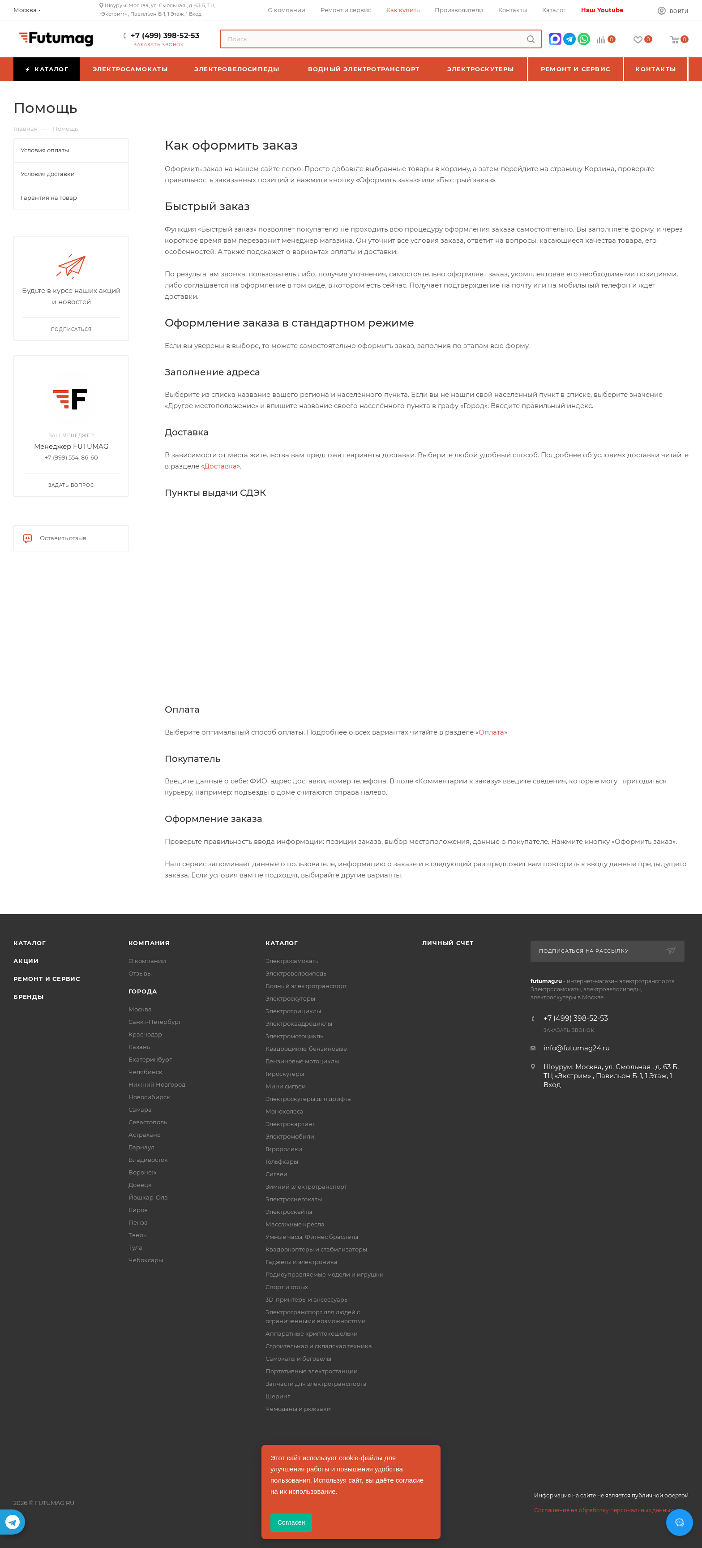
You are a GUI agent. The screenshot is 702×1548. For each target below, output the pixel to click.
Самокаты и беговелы (298, 1358)
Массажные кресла (295, 1224)
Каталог (29, 942)
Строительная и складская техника (318, 1346)
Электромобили (289, 1136)
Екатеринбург (150, 1059)
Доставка (220, 466)
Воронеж (142, 1172)
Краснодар (145, 1034)
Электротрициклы (293, 1011)
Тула (135, 1247)
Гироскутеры (284, 1073)
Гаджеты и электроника (301, 1261)
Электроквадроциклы (298, 1023)
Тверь (137, 1234)
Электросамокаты (292, 960)
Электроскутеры (290, 998)
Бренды (28, 996)
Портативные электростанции (311, 1371)
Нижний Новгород (156, 1084)
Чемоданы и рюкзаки (298, 1408)
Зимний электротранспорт (306, 1186)
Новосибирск (149, 1097)
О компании (147, 960)
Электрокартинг (290, 1123)
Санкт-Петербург (154, 1021)
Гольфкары (281, 1161)
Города (142, 991)
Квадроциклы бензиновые (306, 1048)
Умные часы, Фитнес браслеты (311, 1236)
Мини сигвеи (285, 1086)
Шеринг (277, 1396)
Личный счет (448, 942)
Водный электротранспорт (306, 985)
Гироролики (283, 1148)
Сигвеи (276, 1174)
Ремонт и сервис (46, 978)
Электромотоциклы (295, 1036)
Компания (149, 942)
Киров (138, 1209)
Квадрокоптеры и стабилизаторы (316, 1249)
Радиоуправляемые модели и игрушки (324, 1274)
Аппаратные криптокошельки (311, 1333)
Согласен (291, 1522)
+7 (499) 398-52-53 (165, 35)
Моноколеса (284, 1111)
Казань (139, 1046)
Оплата (491, 732)
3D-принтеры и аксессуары (307, 1299)
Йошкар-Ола (148, 1197)
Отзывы (140, 973)
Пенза (138, 1222)
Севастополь (147, 1122)
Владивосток (148, 1159)
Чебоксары (145, 1260)
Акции (26, 960)
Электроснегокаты (293, 1199)
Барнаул (141, 1147)
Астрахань (144, 1134)
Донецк (140, 1184)
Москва (140, 1009)
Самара (140, 1109)
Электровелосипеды (296, 973)
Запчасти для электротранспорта (316, 1383)
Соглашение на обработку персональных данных (603, 1510)
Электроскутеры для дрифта (308, 1098)
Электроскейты (288, 1211)
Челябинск (145, 1071)
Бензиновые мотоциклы (302, 1061)
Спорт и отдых (286, 1286)
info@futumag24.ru (577, 1048)
